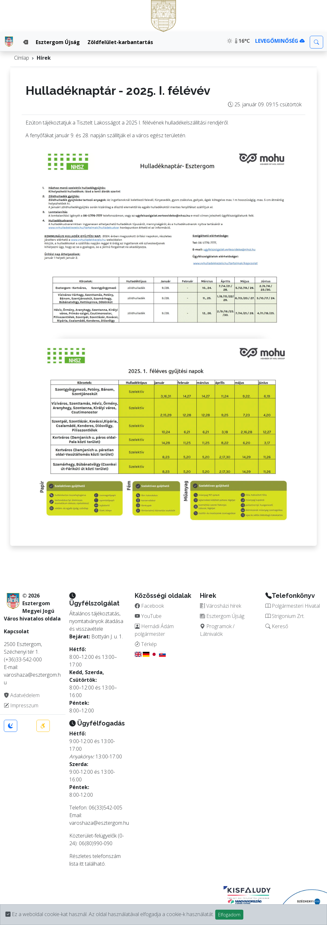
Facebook (149, 605)
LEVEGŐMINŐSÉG (280, 40)
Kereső (276, 626)
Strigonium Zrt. (285, 616)
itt (82, 863)
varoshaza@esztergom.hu (99, 822)
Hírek (44, 57)
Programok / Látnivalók (217, 630)
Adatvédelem (22, 695)
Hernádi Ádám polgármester (154, 630)
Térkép (146, 644)
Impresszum (21, 705)
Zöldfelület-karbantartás (120, 42)
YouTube (148, 616)
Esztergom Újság (58, 42)
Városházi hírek (220, 605)
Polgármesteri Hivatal (292, 605)
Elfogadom (229, 915)
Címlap (21, 57)
